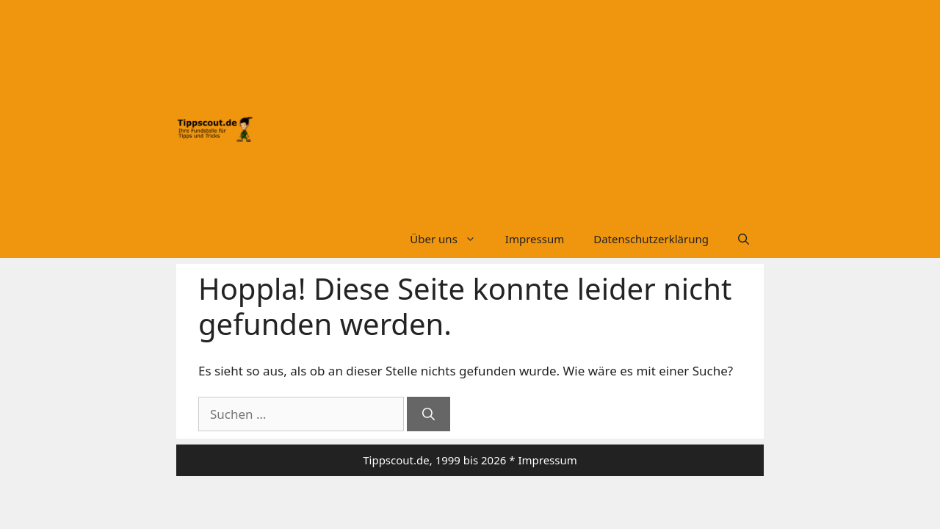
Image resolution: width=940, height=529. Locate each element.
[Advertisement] (508, 116)
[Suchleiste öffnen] (743, 239)
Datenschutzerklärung (651, 238)
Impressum (534, 238)
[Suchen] (428, 414)
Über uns (450, 239)
